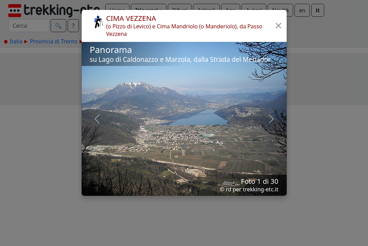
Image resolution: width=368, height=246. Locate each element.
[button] (278, 25)
